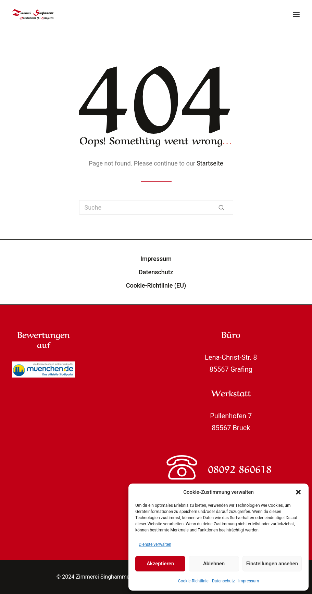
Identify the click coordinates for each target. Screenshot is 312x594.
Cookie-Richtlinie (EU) (156, 285)
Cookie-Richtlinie (193, 581)
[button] (298, 492)
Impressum (248, 581)
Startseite (210, 163)
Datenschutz (223, 581)
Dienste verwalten (155, 544)
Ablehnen (214, 563)
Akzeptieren (160, 563)
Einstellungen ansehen (272, 563)
